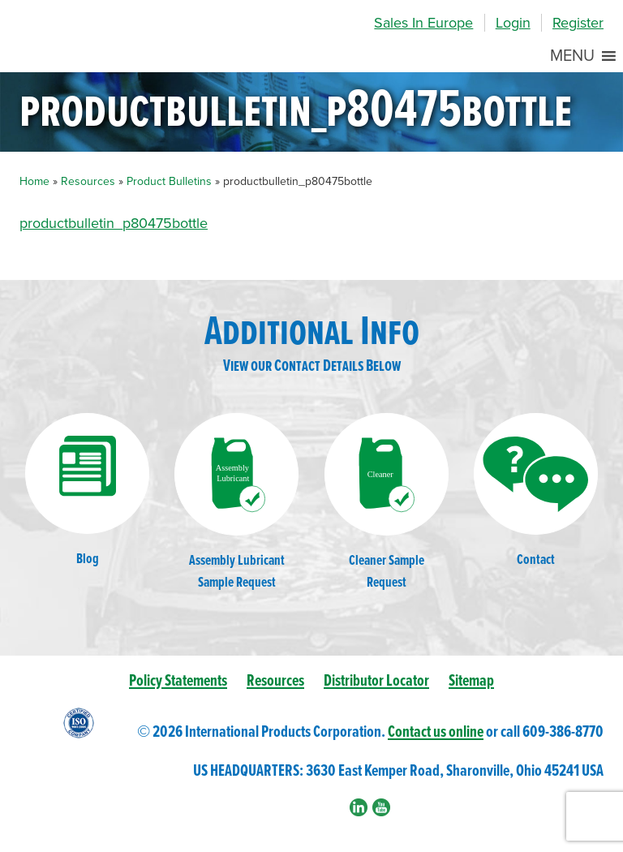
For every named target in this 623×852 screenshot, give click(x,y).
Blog (87, 490)
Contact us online (435, 732)
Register (578, 23)
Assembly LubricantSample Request (236, 502)
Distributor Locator (376, 681)
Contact (536, 491)
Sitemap (471, 681)
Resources (88, 181)
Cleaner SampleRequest (386, 502)
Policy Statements (178, 681)
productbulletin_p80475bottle (113, 223)
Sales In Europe (423, 23)
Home (34, 181)
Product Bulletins (169, 181)
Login (513, 23)
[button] (572, 56)
